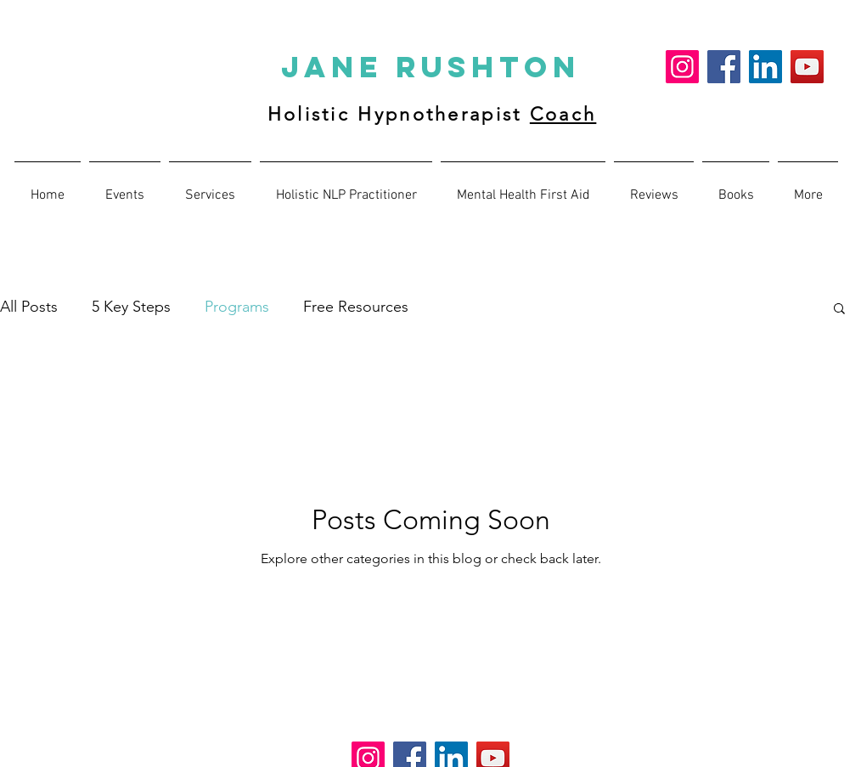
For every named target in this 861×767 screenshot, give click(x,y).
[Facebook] (723, 66)
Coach (563, 114)
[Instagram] (682, 66)
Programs (237, 306)
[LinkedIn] (765, 66)
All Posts (29, 306)
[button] (654, 187)
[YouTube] (807, 66)
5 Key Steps (131, 306)
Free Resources (355, 306)
